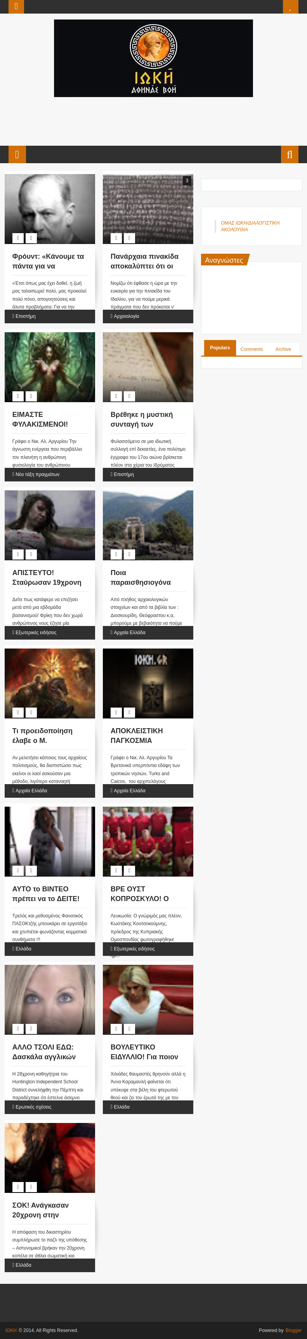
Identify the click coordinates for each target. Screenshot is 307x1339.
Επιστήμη (25, 316)
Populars (220, 347)
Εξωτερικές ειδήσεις (36, 632)
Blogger (294, 1330)
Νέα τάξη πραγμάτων (37, 474)
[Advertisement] (153, 120)
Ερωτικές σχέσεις (33, 1107)
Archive (283, 349)
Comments (252, 349)
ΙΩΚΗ (11, 1330)
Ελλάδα (23, 949)
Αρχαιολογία (126, 316)
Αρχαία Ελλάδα (130, 632)
